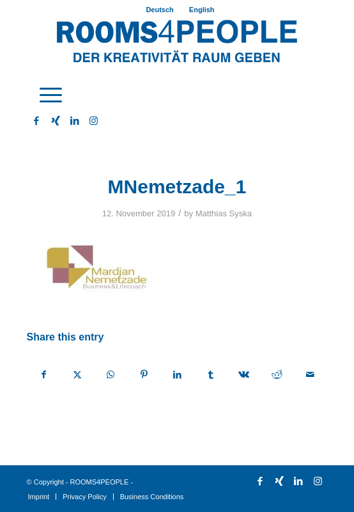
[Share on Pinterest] (144, 374)
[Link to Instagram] (94, 121)
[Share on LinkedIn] (177, 374)
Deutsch (159, 9)
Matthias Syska (224, 213)
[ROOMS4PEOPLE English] (177, 44)
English (202, 9)
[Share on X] (77, 374)
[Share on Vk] (243, 374)
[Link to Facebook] (36, 121)
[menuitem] (159, 9)
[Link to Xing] (55, 121)
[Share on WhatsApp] (111, 374)
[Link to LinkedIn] (74, 121)
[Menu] (44, 95)
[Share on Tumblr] (210, 374)
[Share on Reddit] (277, 374)
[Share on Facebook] (44, 374)
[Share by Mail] (310, 374)
